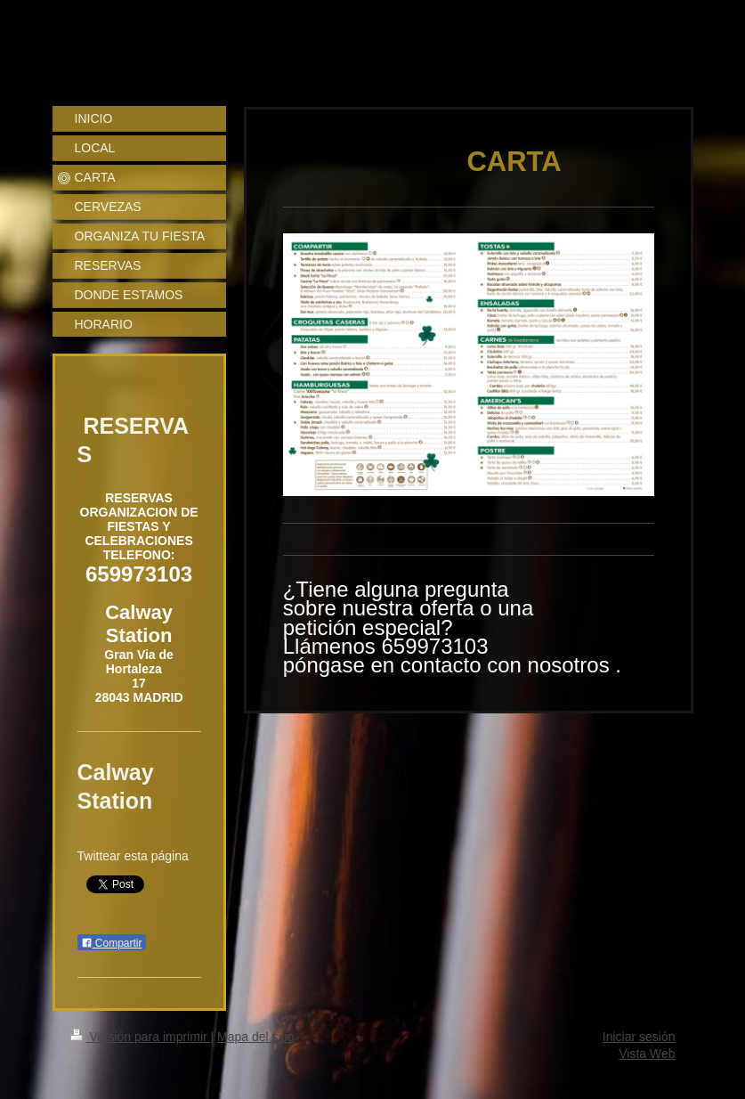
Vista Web (647, 1053)
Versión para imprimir (140, 1037)
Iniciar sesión (639, 1037)
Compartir (111, 943)
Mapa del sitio (255, 1037)
